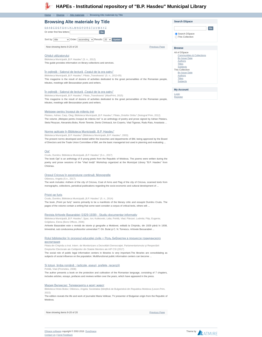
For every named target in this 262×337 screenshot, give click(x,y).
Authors (182, 61)
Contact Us (50, 335)
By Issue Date (185, 58)
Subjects (182, 66)
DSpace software (53, 331)
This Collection (184, 36)
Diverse (60, 15)
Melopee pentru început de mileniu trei (69, 111)
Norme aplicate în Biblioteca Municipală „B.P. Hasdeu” (79, 131)
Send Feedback (65, 335)
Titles (180, 63)
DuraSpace (90, 331)
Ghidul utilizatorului (57, 55)
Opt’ (47, 151)
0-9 (46, 27)
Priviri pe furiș (53, 194)
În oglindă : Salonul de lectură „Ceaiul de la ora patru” (79, 71)
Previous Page (157, 46)
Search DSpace (184, 33)
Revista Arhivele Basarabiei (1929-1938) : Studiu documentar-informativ (91, 214)
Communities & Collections (192, 55)
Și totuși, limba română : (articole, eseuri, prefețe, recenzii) (82, 265)
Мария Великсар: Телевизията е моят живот (74, 285)
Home (48, 15)
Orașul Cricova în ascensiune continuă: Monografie (78, 175)
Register (178, 97)
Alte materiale (77, 15)
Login (214, 4)
